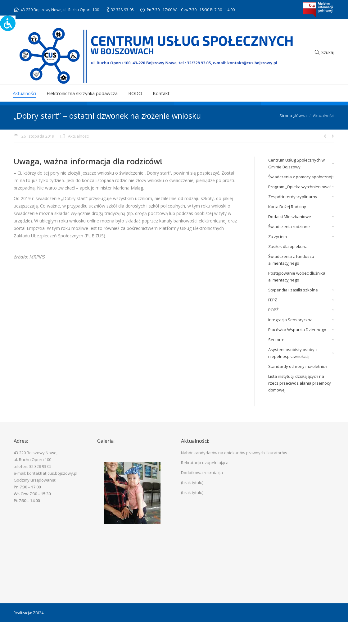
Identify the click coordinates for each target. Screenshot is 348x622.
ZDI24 (38, 612)
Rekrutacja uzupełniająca (204, 462)
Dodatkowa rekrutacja (202, 472)
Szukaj (327, 52)
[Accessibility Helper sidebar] (7, 23)
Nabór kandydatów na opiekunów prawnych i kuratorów (234, 452)
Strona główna (293, 115)
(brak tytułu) (192, 482)
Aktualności (323, 115)
